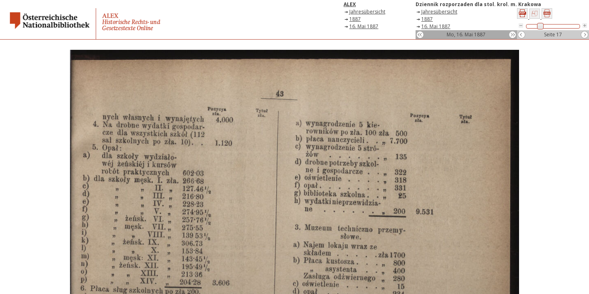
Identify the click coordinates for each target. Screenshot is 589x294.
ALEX (350, 4)
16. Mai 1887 (363, 26)
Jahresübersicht (367, 11)
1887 (355, 19)
